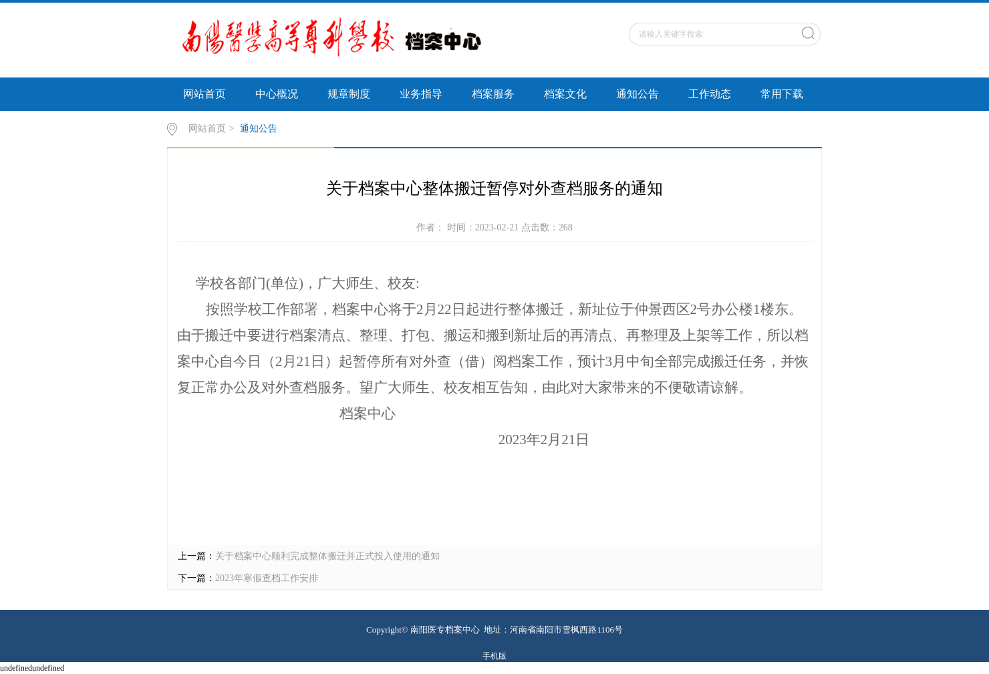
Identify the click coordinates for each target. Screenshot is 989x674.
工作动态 (709, 94)
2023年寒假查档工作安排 (266, 578)
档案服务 (493, 94)
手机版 (494, 656)
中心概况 (276, 94)
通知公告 (637, 94)
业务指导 (421, 94)
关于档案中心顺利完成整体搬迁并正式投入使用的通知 (327, 556)
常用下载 (781, 94)
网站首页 (204, 94)
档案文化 (565, 94)
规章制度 (348, 94)
